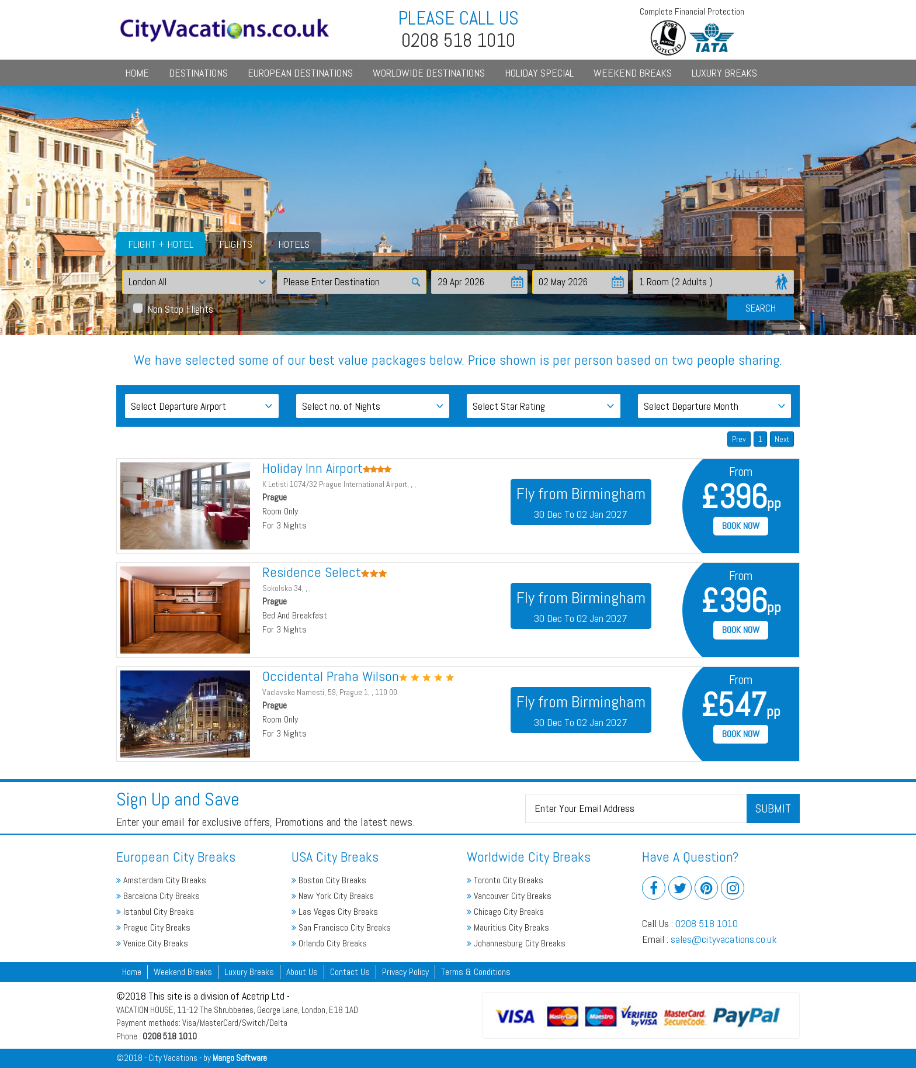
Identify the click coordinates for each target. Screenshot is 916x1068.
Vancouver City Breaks (509, 896)
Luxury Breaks (724, 73)
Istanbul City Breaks (155, 911)
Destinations (198, 73)
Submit (773, 808)
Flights (235, 244)
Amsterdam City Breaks (161, 880)
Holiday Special (539, 73)
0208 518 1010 (706, 923)
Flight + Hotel (160, 244)
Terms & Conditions (476, 972)
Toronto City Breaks (505, 880)
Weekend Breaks (633, 73)
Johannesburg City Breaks (516, 943)
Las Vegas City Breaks (335, 911)
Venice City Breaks (152, 943)
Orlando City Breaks (329, 943)
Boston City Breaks (329, 880)
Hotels (294, 244)
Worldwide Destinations (429, 73)
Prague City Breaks (153, 927)
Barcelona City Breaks (158, 896)
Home (137, 73)
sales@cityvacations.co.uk (724, 939)
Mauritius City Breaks (508, 927)
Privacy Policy (405, 972)
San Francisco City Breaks (341, 927)
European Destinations (300, 73)
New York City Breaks (333, 896)
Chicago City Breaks (505, 911)
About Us (302, 972)
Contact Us (350, 972)
